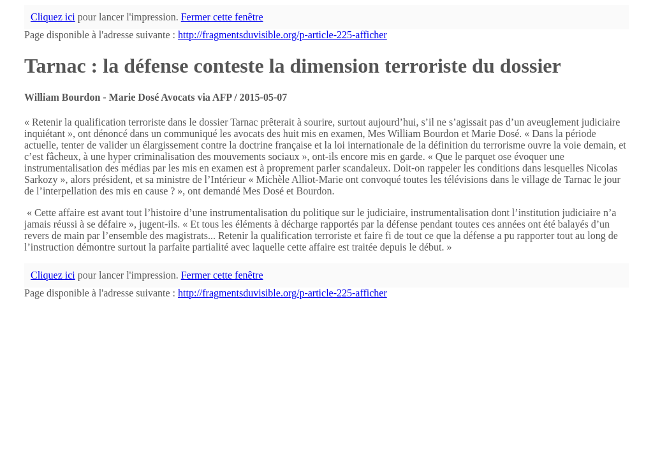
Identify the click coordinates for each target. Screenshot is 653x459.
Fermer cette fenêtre (222, 16)
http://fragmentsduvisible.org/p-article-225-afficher (282, 34)
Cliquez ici (53, 16)
